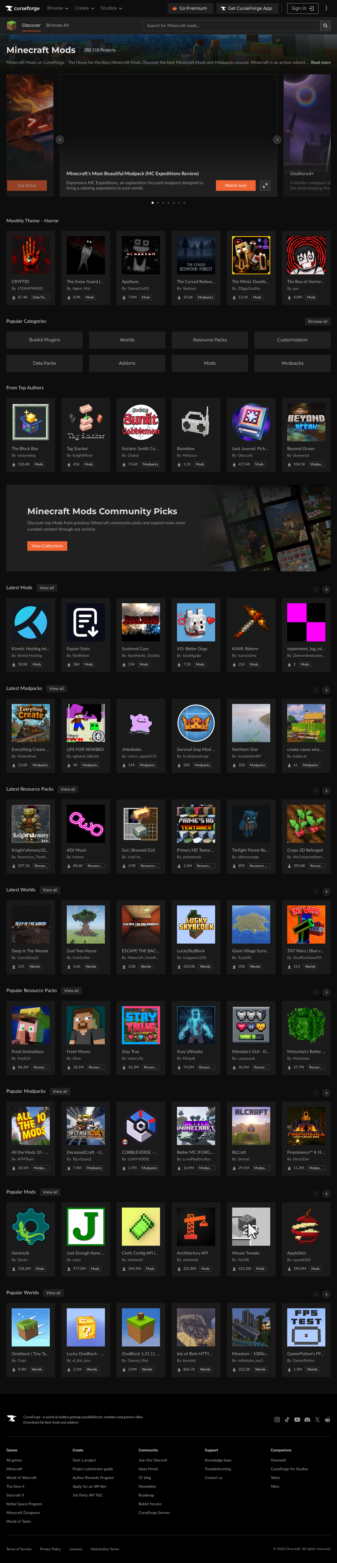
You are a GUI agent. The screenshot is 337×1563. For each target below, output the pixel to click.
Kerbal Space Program (24, 1504)
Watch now (236, 185)
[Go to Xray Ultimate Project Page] (196, 1038)
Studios (112, 8)
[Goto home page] (23, 8)
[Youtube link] (297, 1419)
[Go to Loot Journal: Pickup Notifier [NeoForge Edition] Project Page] (251, 435)
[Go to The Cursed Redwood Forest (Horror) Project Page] (196, 268)
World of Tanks (18, 1522)
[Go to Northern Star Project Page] (251, 736)
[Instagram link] (277, 1419)
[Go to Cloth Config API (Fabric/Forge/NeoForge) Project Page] (141, 1239)
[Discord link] (307, 1419)
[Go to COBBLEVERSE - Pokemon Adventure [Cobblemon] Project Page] (141, 1139)
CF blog (145, 1478)
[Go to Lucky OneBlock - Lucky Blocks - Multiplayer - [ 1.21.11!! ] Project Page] (85, 1340)
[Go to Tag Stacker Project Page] (85, 435)
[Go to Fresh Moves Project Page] (85, 1038)
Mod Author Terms (105, 1549)
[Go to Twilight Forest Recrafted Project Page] (251, 836)
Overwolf (278, 1460)
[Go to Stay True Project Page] (141, 1038)
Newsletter (147, 1487)
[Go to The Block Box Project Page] (30, 435)
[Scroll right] (326, 589)
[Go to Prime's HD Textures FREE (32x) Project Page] (196, 836)
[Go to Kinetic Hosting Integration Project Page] (30, 635)
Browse (58, 8)
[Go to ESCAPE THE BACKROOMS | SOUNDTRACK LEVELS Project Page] (141, 937)
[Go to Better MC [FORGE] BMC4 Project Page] (196, 1139)
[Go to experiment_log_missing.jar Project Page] (306, 635)
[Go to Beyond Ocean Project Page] (306, 435)
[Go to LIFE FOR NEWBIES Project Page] (85, 736)
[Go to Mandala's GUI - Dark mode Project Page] (251, 1038)
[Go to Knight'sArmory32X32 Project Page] (30, 836)
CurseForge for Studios (289, 1469)
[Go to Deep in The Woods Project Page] (30, 937)
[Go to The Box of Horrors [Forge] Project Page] (306, 268)
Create (85, 8)
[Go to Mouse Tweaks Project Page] (251, 1239)
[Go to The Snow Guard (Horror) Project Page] (85, 268)
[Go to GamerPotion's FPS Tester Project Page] (306, 1340)
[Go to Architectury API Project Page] (196, 1239)
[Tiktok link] (287, 1419)
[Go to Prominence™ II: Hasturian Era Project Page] (306, 1139)
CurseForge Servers (154, 1513)
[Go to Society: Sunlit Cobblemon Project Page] (141, 435)
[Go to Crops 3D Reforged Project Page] (306, 836)
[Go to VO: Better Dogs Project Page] (196, 635)
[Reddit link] (327, 1419)
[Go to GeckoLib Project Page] (30, 1239)
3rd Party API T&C (88, 1495)
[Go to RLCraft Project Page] (251, 1139)
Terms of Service (19, 1549)
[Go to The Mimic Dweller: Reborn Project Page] (251, 268)
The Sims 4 (15, 1487)
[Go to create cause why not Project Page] (306, 736)
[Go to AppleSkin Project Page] (306, 1239)
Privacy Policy (50, 1549)
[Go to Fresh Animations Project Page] (30, 1038)
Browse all (317, 321)
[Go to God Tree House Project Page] (85, 937)
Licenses (75, 1549)
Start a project (84, 1460)
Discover (31, 25)
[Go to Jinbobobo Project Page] (141, 736)
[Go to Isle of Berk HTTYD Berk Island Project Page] (196, 1340)
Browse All (57, 25)
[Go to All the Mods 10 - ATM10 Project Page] (30, 1139)
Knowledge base (218, 1460)
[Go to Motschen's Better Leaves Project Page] (306, 1038)
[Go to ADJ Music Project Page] (85, 836)
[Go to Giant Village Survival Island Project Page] (251, 937)
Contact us (214, 1478)
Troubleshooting (218, 1469)
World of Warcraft (21, 1478)
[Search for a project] (231, 26)
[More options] (326, 8)
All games (14, 1460)
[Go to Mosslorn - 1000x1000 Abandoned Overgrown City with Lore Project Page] (251, 1340)
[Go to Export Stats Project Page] (85, 635)
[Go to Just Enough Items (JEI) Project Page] (85, 1239)
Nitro (275, 1487)
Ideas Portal (148, 1469)
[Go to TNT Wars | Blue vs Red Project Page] (306, 937)
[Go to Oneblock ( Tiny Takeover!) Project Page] (30, 1340)
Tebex (275, 1478)
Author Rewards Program (93, 1478)
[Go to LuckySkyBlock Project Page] (196, 937)
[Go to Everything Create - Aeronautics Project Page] (30, 736)
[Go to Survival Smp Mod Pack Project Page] (196, 736)
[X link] (317, 1419)
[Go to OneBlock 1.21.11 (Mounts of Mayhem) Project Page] (141, 1340)
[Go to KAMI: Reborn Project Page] (251, 635)
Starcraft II (15, 1495)
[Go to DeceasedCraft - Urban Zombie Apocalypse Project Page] (85, 1139)
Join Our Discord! (153, 1460)
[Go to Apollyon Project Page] (141, 268)
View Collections (47, 546)
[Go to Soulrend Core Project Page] (141, 635)
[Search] (325, 25)
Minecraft (14, 1469)
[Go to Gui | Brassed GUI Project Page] (141, 836)
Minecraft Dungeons (23, 1513)
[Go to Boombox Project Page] (196, 435)
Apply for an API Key (89, 1487)
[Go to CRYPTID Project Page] (30, 268)
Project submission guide (93, 1469)
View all (47, 587)
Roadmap (146, 1495)
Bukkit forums (150, 1504)
